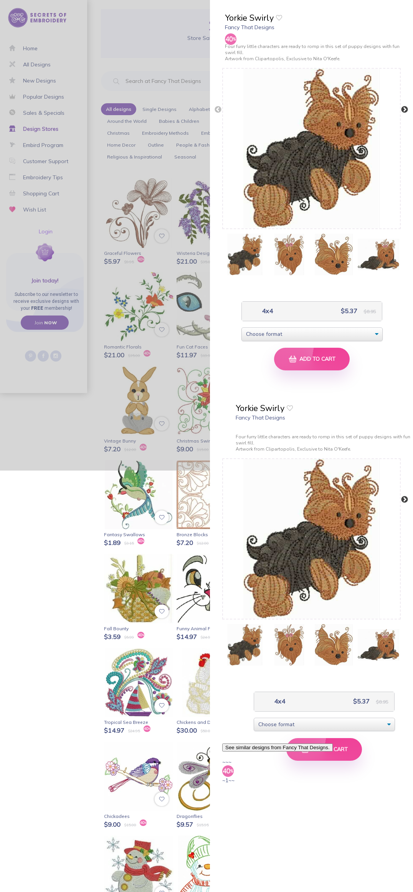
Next (404, 110)
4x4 (266, 311)
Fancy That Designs (249, 27)
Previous (218, 110)
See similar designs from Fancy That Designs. (277, 747)
